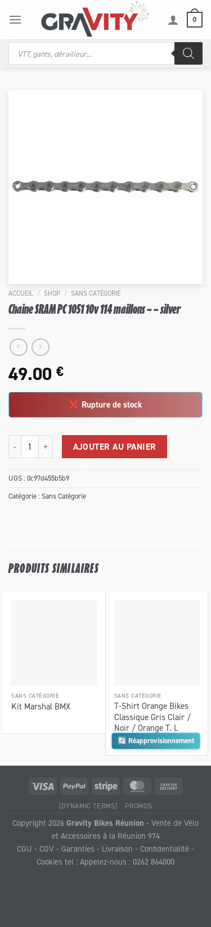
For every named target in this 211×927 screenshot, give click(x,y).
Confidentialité (164, 848)
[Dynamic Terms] (88, 806)
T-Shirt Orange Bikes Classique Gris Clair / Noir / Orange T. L (152, 716)
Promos (138, 806)
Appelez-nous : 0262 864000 (127, 861)
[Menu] (15, 19)
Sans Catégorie (95, 293)
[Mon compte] (173, 19)
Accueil (20, 293)
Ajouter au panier (114, 447)
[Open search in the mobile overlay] (105, 53)
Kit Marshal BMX (40, 706)
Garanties (78, 848)
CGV (46, 848)
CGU (24, 848)
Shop (52, 293)
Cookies (49, 861)
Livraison (117, 848)
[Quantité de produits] (30, 446)
